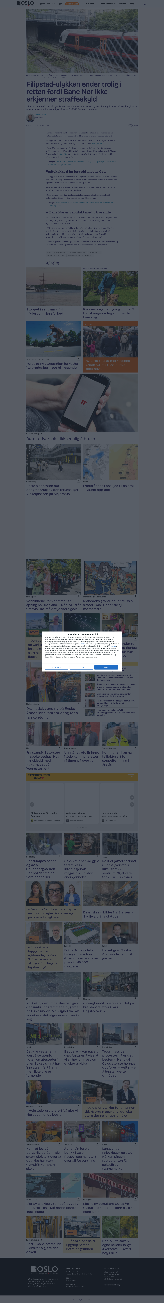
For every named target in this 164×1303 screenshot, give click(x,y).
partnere (82, 644)
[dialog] (82, 651)
